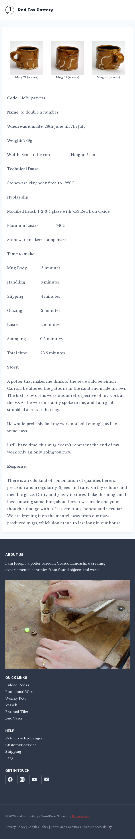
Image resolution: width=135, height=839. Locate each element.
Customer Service (21, 745)
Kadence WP (81, 816)
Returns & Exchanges (24, 738)
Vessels (11, 705)
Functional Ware (19, 692)
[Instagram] (22, 780)
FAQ (9, 758)
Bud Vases (14, 718)
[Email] (46, 780)
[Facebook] (10, 780)
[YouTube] (34, 780)
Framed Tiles (17, 712)
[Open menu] (125, 9)
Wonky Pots (15, 698)
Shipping (13, 751)
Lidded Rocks (17, 685)
